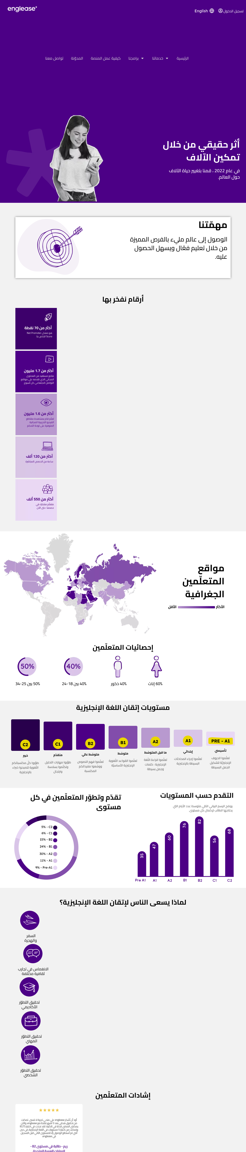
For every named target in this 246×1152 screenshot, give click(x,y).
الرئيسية (183, 58)
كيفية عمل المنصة (106, 58)
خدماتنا (160, 58)
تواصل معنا (54, 58)
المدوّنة (77, 58)
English (201, 10)
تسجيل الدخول (234, 11)
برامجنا (136, 58)
